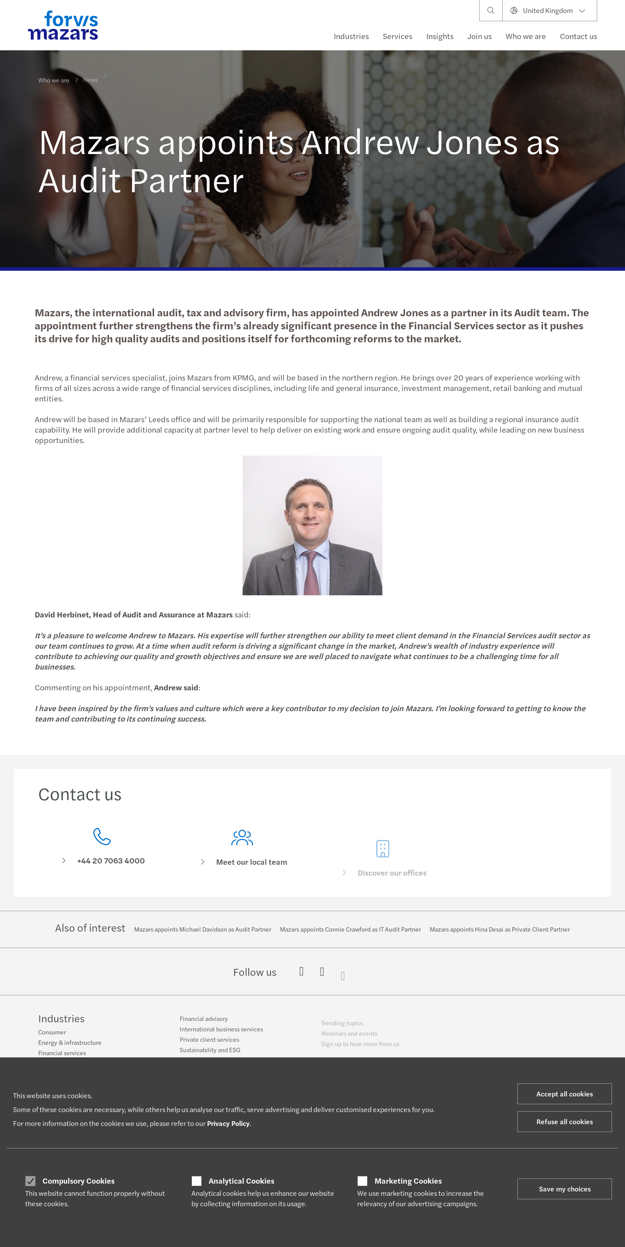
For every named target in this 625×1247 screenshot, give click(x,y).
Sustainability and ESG (210, 1054)
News (90, 73)
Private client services (209, 1044)
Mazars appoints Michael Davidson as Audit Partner (202, 929)
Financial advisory (204, 1023)
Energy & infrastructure (70, 1042)
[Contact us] (102, 849)
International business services (221, 1034)
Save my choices (565, 1189)
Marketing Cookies (408, 1181)
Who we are (526, 35)
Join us (479, 35)
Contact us (578, 35)
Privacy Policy (228, 1123)
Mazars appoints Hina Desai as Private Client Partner (500, 929)
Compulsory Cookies (79, 1181)
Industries (351, 35)
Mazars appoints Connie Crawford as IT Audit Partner (350, 929)
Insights (440, 35)
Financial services (62, 1053)
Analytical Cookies (241, 1181)
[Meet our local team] (242, 861)
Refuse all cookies (564, 1121)
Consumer (52, 1032)
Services (397, 35)
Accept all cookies (564, 1094)
